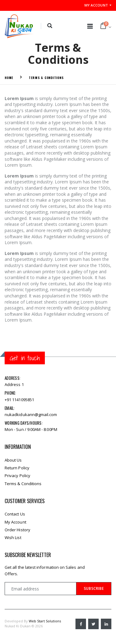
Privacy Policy (17, 475)
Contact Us (15, 514)
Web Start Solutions (45, 621)
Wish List (13, 537)
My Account (96, 5)
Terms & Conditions (46, 77)
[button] (50, 26)
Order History (17, 530)
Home (9, 77)
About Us (13, 460)
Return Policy (17, 468)
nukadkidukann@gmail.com (31, 414)
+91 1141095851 (19, 399)
